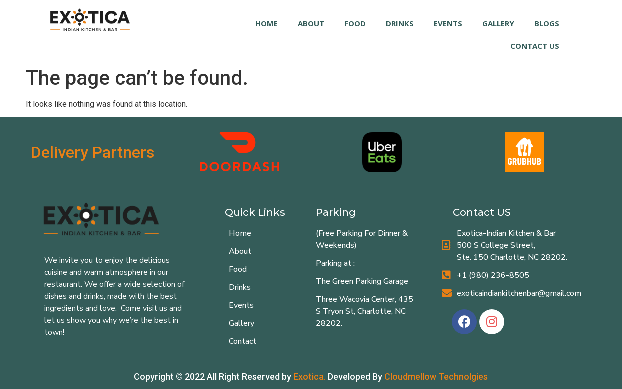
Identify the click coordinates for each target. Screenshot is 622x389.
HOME (267, 23)
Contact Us (535, 46)
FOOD (355, 23)
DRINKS (400, 23)
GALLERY (498, 23)
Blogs (547, 23)
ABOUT (311, 23)
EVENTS (448, 23)
